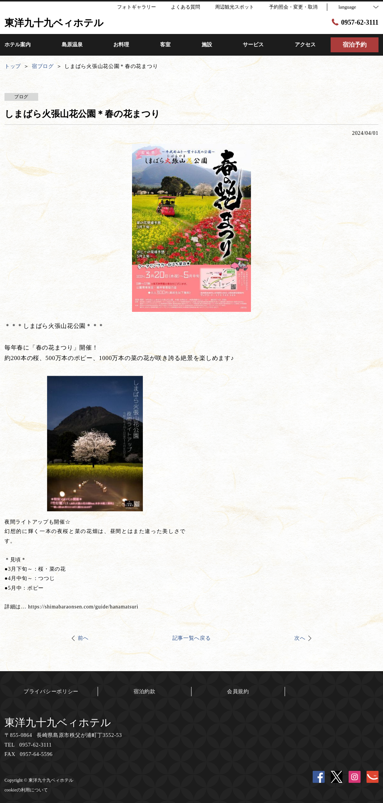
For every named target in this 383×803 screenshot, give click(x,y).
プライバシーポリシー (51, 691)
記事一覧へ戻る (191, 638)
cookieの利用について (26, 790)
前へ (83, 638)
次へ (299, 638)
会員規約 (238, 691)
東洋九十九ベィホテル (57, 722)
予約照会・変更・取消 (293, 7)
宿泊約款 (145, 691)
